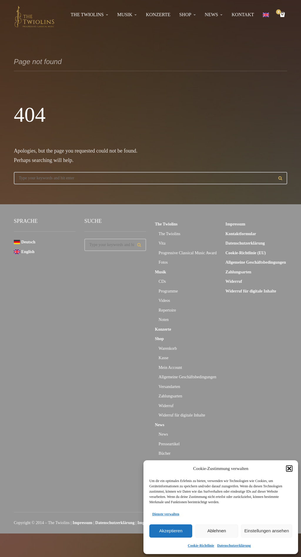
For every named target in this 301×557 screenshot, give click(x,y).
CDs (162, 281)
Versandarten (169, 386)
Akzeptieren (170, 530)
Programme (168, 291)
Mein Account (170, 367)
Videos (164, 300)
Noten (164, 319)
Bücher (164, 453)
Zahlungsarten (170, 396)
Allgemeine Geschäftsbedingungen (187, 377)
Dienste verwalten (165, 514)
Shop (185, 14)
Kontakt (243, 14)
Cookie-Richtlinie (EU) (245, 253)
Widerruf (166, 406)
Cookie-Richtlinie (201, 545)
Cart (279, 12)
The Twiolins (87, 14)
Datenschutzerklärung (234, 545)
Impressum (235, 224)
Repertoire (167, 310)
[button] (289, 468)
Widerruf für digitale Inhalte (182, 415)
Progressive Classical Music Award (188, 253)
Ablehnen (216, 530)
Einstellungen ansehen (266, 530)
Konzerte (158, 14)
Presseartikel (169, 444)
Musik (125, 14)
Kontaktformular (240, 234)
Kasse (163, 358)
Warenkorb (168, 348)
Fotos (163, 262)
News (211, 14)
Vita (162, 243)
